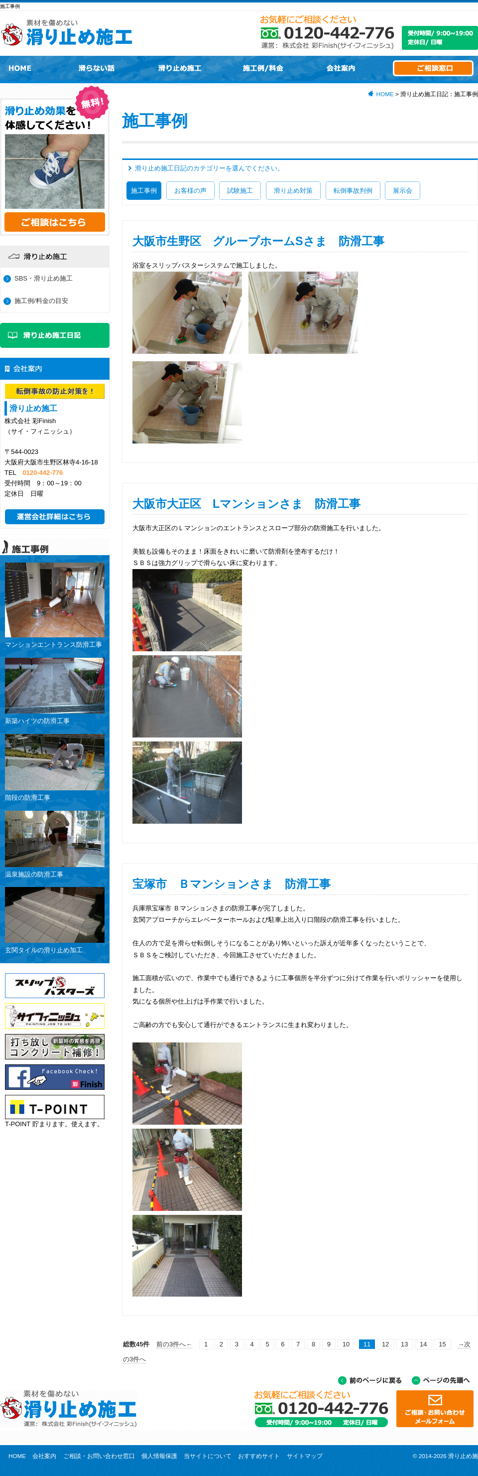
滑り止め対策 (293, 190)
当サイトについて (208, 1456)
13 (404, 1344)
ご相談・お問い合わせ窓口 (99, 1456)
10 (346, 1344)
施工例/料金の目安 (41, 300)
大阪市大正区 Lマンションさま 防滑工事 (246, 503)
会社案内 (44, 1456)
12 (385, 1344)
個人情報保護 (159, 1456)
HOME (385, 94)
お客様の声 (190, 190)
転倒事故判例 (353, 190)
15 (442, 1344)
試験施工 (240, 190)
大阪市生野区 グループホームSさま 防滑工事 (258, 241)
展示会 (402, 190)
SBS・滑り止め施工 (43, 278)
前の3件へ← (174, 1344)
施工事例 (144, 190)
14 (423, 1344)
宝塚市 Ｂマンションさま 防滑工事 (231, 884)
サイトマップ (305, 1456)
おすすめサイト (259, 1456)
